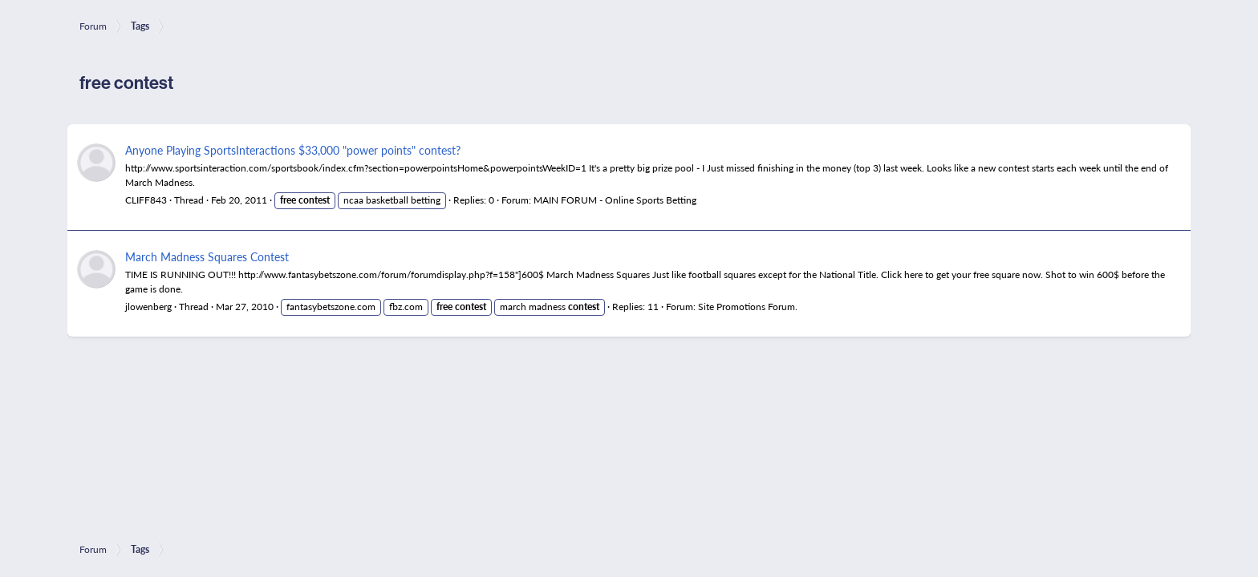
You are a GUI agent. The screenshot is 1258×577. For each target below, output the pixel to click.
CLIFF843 (146, 200)
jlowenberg (148, 306)
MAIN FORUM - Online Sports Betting (615, 200)
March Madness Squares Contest (207, 256)
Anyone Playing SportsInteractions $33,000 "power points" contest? (293, 150)
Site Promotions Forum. (747, 306)
